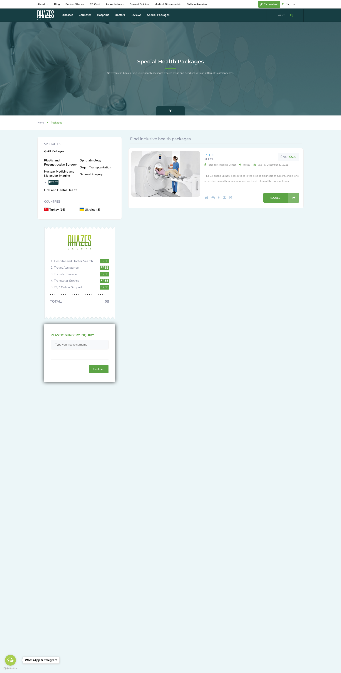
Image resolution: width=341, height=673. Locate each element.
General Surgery (91, 174)
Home (40, 122)
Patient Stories (74, 4)
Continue (98, 369)
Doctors (120, 15)
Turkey (244, 164)
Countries (85, 15)
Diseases (67, 15)
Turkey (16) (54, 210)
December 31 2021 (271, 164)
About (42, 4)
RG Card (95, 4)
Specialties (52, 144)
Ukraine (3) (90, 210)
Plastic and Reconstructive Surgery (60, 162)
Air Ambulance (115, 4)
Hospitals (103, 15)
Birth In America (197, 4)
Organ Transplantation (95, 167)
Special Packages (158, 15)
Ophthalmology (90, 160)
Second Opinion (139, 4)
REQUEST (284, 198)
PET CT (53, 182)
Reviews (135, 15)
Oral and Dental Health (60, 190)
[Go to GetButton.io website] (10, 668)
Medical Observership (168, 4)
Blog (57, 4)
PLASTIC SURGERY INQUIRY (72, 335)
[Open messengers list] (10, 660)
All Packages (54, 151)
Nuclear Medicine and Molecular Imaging (59, 174)
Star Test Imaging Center (220, 164)
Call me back (269, 4)
